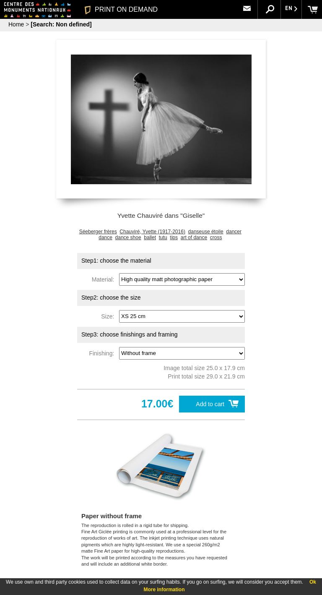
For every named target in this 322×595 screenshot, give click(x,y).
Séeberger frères (98, 232)
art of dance (194, 237)
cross (216, 237)
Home (16, 24)
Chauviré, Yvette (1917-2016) (152, 232)
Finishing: (103, 353)
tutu (163, 237)
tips (174, 237)
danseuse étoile (205, 232)
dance (105, 237)
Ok (312, 582)
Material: (104, 279)
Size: (109, 316)
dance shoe (128, 237)
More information (164, 589)
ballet (150, 237)
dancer (234, 232)
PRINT (121, 9)
